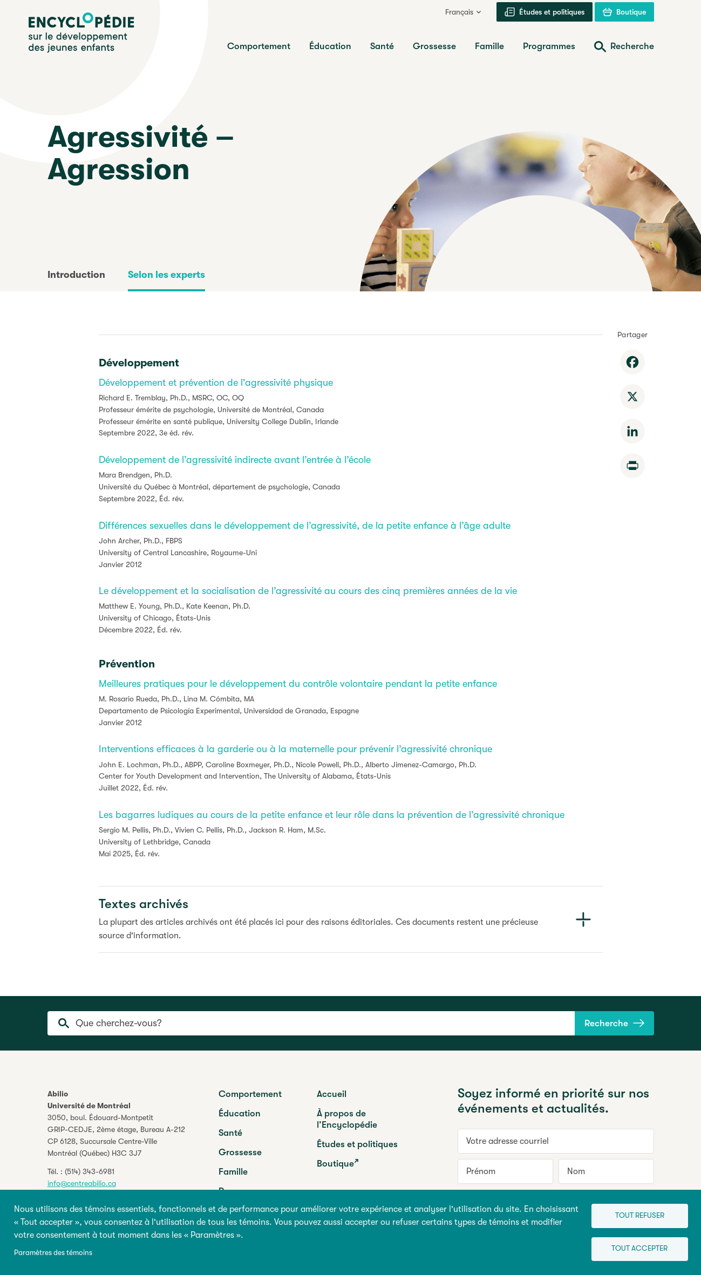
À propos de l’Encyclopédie (347, 1119)
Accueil (331, 1094)
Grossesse (240, 1152)
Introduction (76, 274)
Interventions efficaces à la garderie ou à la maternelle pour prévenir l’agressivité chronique (295, 749)
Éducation (240, 1113)
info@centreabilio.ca (81, 1183)
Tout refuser (633, 1213)
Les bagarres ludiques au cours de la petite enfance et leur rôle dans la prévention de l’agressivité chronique (331, 814)
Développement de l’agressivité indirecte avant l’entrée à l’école (235, 459)
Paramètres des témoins (53, 1251)
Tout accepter (634, 1248)
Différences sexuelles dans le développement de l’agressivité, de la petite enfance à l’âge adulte (305, 525)
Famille (233, 1172)
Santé (230, 1133)
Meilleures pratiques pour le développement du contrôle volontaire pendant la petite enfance (298, 683)
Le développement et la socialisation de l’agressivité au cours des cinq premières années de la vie (308, 590)
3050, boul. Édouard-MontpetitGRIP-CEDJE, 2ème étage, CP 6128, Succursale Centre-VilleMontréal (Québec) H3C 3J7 (116, 1135)
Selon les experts (166, 274)
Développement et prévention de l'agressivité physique (216, 382)
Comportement (250, 1094)
